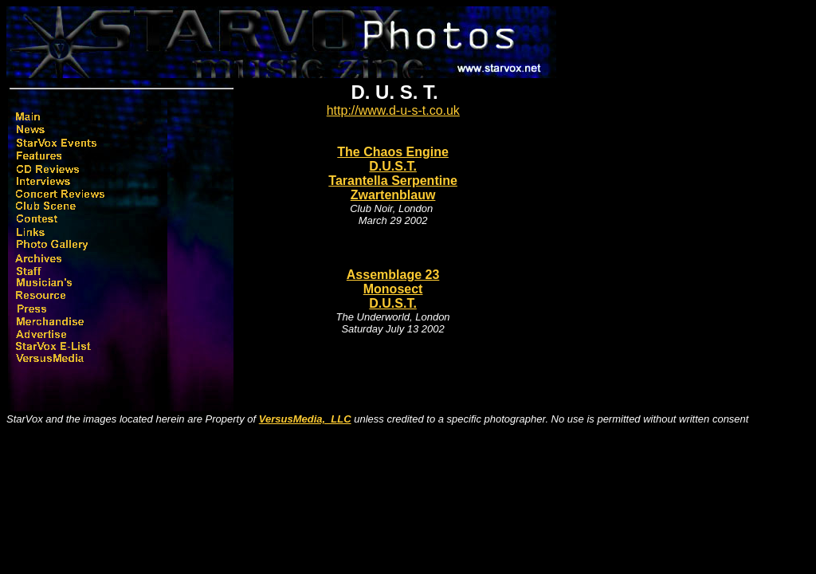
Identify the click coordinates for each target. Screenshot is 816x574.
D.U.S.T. (393, 166)
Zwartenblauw (393, 195)
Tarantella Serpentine (392, 180)
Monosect (393, 289)
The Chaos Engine (393, 152)
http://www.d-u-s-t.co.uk (393, 110)
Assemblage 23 (393, 274)
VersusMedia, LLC (305, 419)
